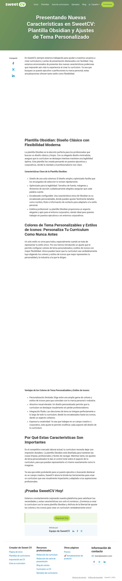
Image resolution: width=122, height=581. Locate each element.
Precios (67, 552)
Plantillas (45, 4)
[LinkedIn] (73, 530)
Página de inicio (16, 552)
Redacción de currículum (47, 555)
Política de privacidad (95, 577)
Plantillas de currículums (19, 556)
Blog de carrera (43, 565)
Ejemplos (75, 4)
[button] (94, 4)
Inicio (36, 4)
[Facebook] (77, 530)
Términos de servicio (79, 577)
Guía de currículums (60, 4)
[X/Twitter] (99, 562)
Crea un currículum (17, 563)
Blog (84, 4)
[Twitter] (81, 530)
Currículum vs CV (44, 569)
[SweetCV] (16, 4)
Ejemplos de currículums (47, 573)
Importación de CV (17, 559)
